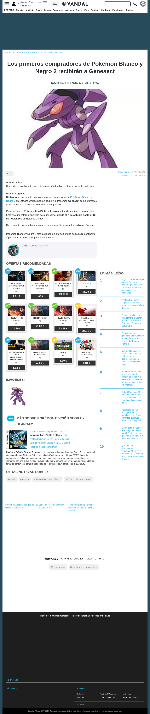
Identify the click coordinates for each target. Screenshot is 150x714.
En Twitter (100, 559)
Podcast (130, 10)
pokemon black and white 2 (47, 479)
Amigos (89, 559)
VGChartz (80, 704)
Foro (86, 10)
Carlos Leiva (123, 172)
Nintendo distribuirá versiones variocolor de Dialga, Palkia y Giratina (81, 508)
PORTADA (9, 10)
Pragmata (32, 2)
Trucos (79, 10)
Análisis (30, 10)
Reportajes (58, 10)
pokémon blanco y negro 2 (78, 479)
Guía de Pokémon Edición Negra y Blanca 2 (50, 443)
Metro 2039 (42, 2)
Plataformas (118, 10)
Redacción (80, 694)
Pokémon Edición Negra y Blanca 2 (46, 431)
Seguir (10, 418)
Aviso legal (127, 694)
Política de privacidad (108, 697)
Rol (65, 435)
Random (95, 10)
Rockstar (24, 2)
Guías (39, 10)
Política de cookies (130, 697)
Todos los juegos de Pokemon (43, 447)
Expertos (78, 559)
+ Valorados (66, 559)
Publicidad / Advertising (108, 694)
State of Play (25, 6)
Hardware (105, 10)
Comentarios (51, 559)
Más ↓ (55, 4)
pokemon (24, 479)
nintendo (11, 479)
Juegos (47, 10)
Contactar (80, 697)
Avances (69, 10)
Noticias (20, 10)
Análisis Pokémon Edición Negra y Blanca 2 (49, 439)
